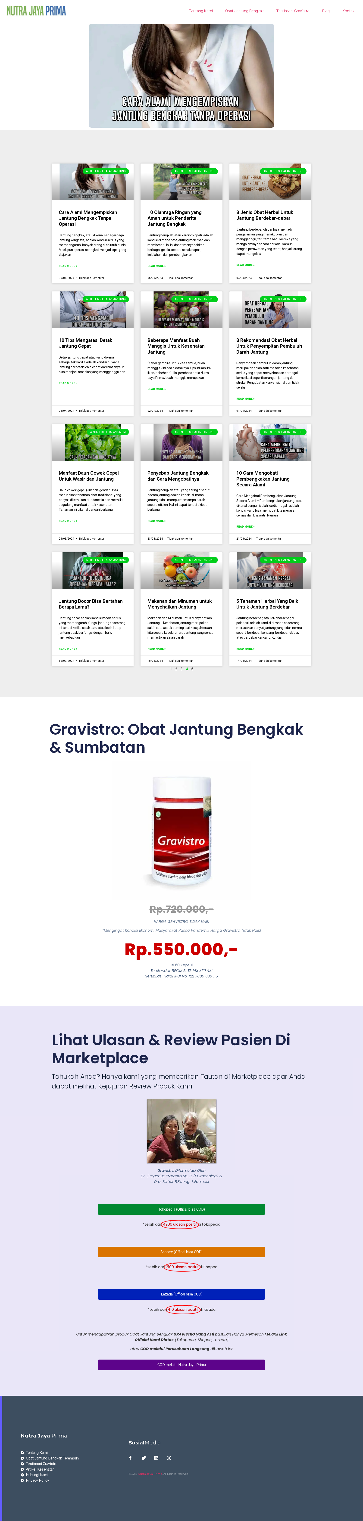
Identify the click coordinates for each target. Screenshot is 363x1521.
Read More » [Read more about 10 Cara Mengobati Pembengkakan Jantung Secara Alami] (245, 526)
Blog (326, 11)
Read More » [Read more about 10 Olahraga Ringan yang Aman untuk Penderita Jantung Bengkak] (156, 266)
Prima (44, 1436)
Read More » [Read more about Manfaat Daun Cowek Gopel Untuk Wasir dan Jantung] (68, 520)
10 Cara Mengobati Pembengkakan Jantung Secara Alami (263, 478)
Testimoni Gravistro (293, 11)
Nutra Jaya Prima (150, 1473)
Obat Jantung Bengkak (244, 11)
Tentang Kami (201, 11)
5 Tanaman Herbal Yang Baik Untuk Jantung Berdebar (267, 604)
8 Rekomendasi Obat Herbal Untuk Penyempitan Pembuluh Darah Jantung (269, 346)
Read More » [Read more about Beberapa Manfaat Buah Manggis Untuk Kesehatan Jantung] (156, 389)
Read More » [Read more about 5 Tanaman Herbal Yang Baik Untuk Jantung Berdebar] (245, 648)
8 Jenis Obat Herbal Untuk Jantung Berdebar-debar (264, 215)
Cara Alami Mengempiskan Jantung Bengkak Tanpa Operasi (88, 218)
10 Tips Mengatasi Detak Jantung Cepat (85, 343)
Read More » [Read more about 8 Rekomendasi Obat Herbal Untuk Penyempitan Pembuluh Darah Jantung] (245, 398)
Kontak (348, 11)
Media (145, 1443)
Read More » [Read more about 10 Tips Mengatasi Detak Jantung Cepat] (68, 383)
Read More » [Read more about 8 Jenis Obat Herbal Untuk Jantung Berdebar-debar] (245, 265)
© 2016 (133, 1473)
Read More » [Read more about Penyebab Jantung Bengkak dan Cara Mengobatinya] (156, 520)
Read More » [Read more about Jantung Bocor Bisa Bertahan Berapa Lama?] (68, 648)
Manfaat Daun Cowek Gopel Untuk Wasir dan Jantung (89, 476)
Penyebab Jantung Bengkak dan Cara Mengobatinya (178, 476)
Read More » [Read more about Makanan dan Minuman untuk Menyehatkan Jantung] (156, 648)
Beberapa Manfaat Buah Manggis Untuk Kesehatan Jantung (176, 346)
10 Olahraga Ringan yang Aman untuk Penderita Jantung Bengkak (174, 218)
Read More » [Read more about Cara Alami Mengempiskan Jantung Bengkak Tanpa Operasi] (68, 266)
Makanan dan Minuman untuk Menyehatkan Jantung (179, 604)
